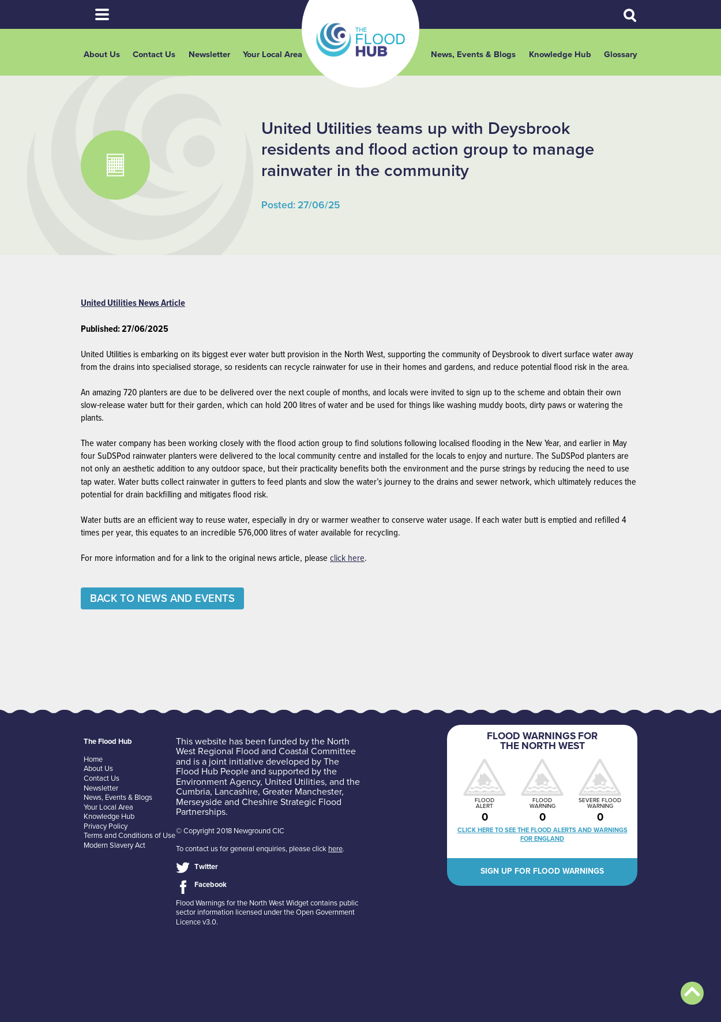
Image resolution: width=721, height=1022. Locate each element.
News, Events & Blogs (473, 54)
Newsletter (209, 54)
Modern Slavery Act (114, 845)
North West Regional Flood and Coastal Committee (266, 747)
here (335, 848)
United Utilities (295, 782)
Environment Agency (218, 782)
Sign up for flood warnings (542, 871)
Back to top (692, 993)
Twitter (206, 866)
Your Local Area (272, 54)
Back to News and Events (162, 598)
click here (347, 558)
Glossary (620, 54)
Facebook (210, 884)
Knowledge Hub (560, 54)
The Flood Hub (360, 39)
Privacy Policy (105, 826)
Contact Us (154, 54)
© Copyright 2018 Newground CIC (230, 831)
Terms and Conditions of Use (129, 835)
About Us (102, 54)
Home (93, 759)
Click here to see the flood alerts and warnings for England (542, 834)
